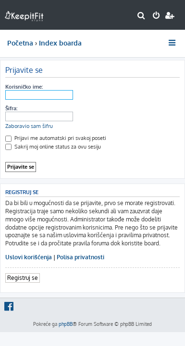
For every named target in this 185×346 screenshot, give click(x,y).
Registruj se (22, 277)
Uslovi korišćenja (28, 257)
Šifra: (11, 108)
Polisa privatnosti (80, 257)
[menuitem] (141, 16)
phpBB (66, 324)
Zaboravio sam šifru (29, 126)
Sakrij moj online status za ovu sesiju (53, 146)
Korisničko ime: (24, 86)
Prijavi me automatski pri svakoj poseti (55, 138)
